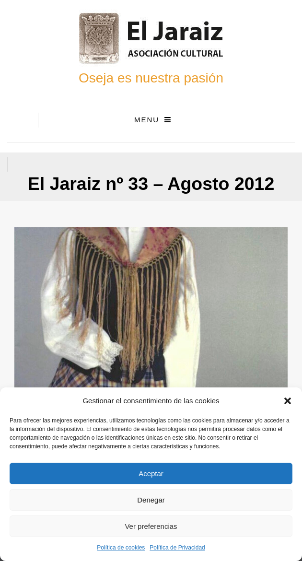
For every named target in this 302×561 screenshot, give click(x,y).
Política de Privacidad (177, 547)
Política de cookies (121, 547)
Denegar (151, 500)
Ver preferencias (151, 526)
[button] (287, 401)
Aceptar (151, 473)
